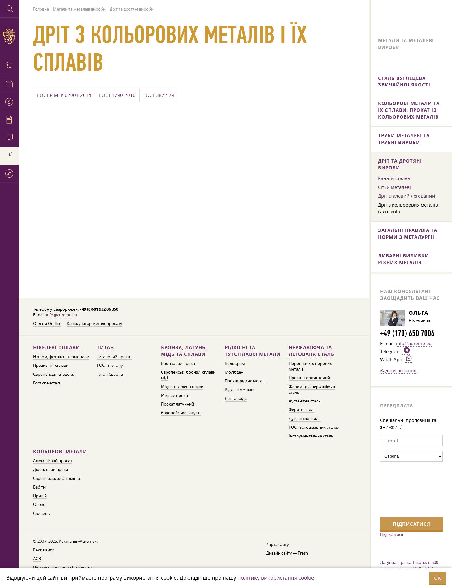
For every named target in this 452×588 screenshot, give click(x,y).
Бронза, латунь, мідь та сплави (184, 349)
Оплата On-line (47, 322)
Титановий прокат (114, 355)
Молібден (234, 370)
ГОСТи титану (110, 363)
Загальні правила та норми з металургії (407, 235)
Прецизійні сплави (50, 363)
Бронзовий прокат (179, 362)
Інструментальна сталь (311, 435)
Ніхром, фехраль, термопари (61, 355)
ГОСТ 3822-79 (158, 96)
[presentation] (405, 490)
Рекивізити (43, 549)
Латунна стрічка (395, 564)
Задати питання (398, 372)
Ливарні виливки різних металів (403, 260)
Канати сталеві (394, 179)
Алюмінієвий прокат (52, 460)
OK (437, 578)
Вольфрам (235, 362)
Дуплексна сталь (305, 417)
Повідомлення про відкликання (63, 567)
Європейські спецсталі (54, 372)
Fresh (303, 552)
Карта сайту (277, 544)
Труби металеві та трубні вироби (404, 139)
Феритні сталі (301, 408)
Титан (105, 346)
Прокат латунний (177, 403)
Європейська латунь (181, 412)
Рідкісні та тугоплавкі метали (252, 349)
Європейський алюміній (56, 477)
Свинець (41, 513)
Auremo (9, 36)
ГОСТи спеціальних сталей (314, 426)
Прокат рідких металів (246, 379)
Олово (39, 504)
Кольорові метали (60, 450)
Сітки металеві (394, 188)
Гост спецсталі (46, 381)
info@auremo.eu (61, 313)
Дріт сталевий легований (406, 197)
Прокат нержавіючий (309, 376)
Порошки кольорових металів (310, 364)
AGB (37, 558)
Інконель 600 (425, 564)
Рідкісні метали (239, 388)
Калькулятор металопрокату (94, 322)
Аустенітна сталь (305, 399)
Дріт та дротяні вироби (400, 165)
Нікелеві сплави (56, 346)
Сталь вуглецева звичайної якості (404, 81)
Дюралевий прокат (51, 469)
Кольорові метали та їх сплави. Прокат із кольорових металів (409, 110)
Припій (40, 495)
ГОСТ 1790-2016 (117, 96)
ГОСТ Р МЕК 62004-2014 (64, 96)
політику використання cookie (275, 577)
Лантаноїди (236, 397)
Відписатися (391, 536)
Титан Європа (110, 372)
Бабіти (39, 486)
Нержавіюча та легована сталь (311, 349)
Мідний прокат (175, 394)
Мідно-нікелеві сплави (182, 385)
